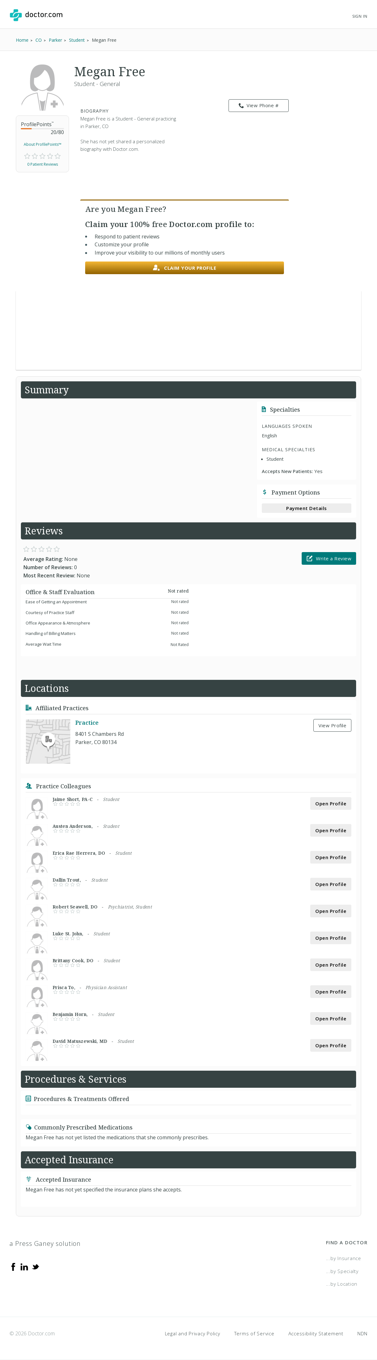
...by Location (342, 1284)
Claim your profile (185, 268)
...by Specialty (342, 1271)
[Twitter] (35, 1266)
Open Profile (330, 803)
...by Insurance (343, 1258)
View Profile (332, 725)
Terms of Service (254, 1333)
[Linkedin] (24, 1266)
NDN (362, 1333)
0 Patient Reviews (42, 164)
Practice (86, 722)
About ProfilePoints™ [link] (42, 144)
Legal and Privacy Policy (192, 1333)
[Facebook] (13, 1266)
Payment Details (306, 508)
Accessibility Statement (315, 1333)
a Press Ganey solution (45, 1243)
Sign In (360, 16)
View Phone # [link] (259, 105)
